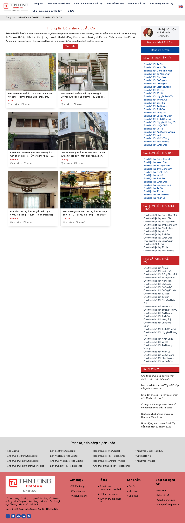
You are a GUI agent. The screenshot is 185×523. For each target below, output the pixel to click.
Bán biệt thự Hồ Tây (59, 3)
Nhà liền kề (163, 495)
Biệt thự (161, 490)
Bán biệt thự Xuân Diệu (155, 162)
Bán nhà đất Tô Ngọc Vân (157, 74)
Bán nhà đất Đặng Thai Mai (158, 71)
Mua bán (133, 491)
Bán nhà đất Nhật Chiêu (156, 125)
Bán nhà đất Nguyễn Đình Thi (158, 96)
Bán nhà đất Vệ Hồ (153, 129)
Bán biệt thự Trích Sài (154, 178)
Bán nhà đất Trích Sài (154, 109)
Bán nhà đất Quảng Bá (155, 83)
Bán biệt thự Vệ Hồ (153, 175)
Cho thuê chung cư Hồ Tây (47, 11)
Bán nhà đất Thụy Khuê (155, 100)
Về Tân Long (78, 486)
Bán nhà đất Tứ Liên (154, 93)
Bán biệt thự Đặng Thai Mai (158, 159)
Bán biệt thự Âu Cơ (153, 188)
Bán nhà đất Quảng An (155, 80)
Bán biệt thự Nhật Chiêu (156, 172)
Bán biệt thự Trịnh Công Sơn (158, 169)
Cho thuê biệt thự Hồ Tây (88, 3)
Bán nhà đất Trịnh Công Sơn (158, 119)
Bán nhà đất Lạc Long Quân (158, 116)
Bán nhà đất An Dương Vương (159, 132)
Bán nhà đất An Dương (155, 106)
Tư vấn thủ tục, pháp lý (110, 500)
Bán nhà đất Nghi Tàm (155, 77)
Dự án (132, 486)
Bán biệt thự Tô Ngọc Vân (157, 166)
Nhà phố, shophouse (168, 505)
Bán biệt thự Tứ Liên (154, 191)
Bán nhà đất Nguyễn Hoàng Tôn (160, 122)
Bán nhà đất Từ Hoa (154, 90)
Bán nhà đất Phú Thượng (156, 141)
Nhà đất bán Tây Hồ (28, 17)
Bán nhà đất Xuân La (154, 135)
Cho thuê (133, 496)
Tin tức (70, 11)
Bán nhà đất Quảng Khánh (157, 87)
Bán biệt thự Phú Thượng (156, 195)
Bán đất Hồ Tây (115, 3)
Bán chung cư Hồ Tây (161, 3)
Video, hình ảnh (79, 496)
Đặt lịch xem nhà (108, 494)
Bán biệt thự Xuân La (154, 198)
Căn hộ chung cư (166, 500)
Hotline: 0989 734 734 (160, 42)
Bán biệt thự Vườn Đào (155, 182)
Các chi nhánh (78, 491)
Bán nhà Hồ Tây (137, 3)
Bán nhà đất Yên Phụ (154, 103)
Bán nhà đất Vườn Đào (155, 145)
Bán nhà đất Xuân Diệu (155, 67)
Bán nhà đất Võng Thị (155, 112)
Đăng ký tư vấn (160, 50)
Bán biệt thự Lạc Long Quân (158, 185)
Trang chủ (37, 3)
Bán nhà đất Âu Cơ (52, 17)
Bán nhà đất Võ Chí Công (156, 138)
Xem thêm (70, 46)
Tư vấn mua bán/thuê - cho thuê (110, 488)
